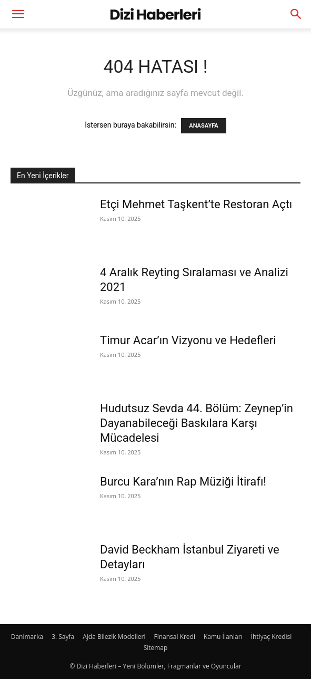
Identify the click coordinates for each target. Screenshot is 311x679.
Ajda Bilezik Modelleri (114, 636)
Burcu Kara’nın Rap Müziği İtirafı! (183, 481)
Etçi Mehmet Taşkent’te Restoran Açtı (196, 204)
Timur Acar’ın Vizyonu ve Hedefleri (188, 340)
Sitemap (156, 647)
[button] (18, 14)
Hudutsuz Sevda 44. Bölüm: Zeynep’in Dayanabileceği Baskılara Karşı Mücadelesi (196, 423)
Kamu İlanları (223, 636)
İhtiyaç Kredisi (271, 636)
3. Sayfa (63, 636)
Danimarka (27, 636)
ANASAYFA (203, 125)
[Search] (296, 14)
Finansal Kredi (174, 636)
